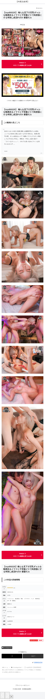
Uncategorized (7, 647)
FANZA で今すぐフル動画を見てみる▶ (22, 64)
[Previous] (2, 695)
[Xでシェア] (12, 656)
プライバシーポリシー (22, 685)
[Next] (7, 695)
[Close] (11, 697)
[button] (33, 656)
